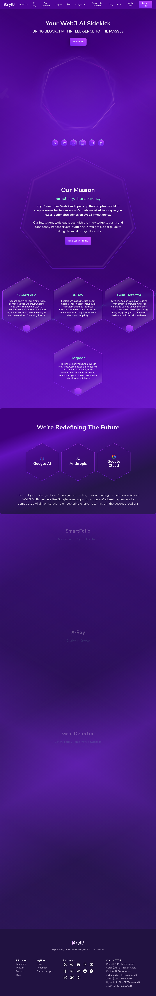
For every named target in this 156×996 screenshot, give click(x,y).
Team (119, 4)
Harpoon (59, 4)
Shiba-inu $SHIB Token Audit (121, 975)
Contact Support (45, 971)
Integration (80, 4)
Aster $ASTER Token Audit (121, 967)
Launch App (145, 4)
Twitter (20, 967)
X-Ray (34, 4)
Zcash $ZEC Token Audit (119, 978)
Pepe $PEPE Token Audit (120, 964)
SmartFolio (23, 4)
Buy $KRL (78, 41)
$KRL (69, 4)
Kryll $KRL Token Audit (118, 971)
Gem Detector (46, 4)
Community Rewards (97, 4)
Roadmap (42, 967)
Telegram (21, 964)
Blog (111, 4)
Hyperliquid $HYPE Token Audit (123, 982)
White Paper (130, 4)
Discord (20, 971)
